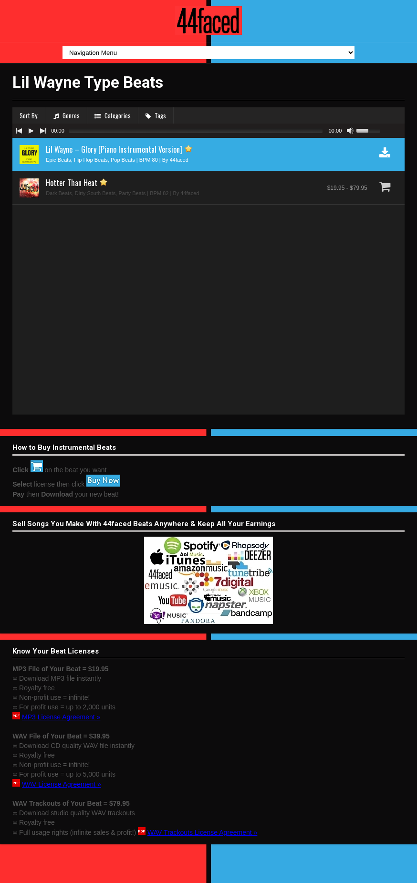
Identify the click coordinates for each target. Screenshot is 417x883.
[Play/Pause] (31, 131)
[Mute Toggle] (350, 131)
